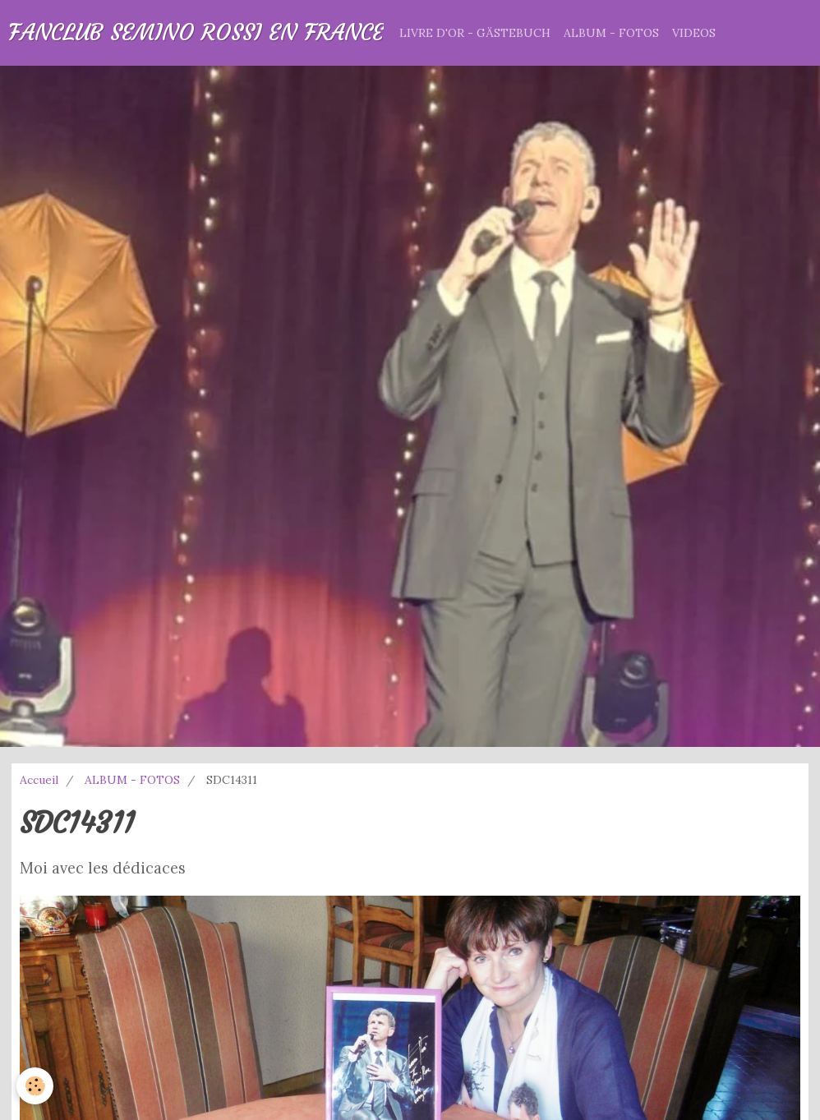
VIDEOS (694, 32)
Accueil (39, 779)
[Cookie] (34, 1085)
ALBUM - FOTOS (611, 32)
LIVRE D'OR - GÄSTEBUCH (475, 32)
